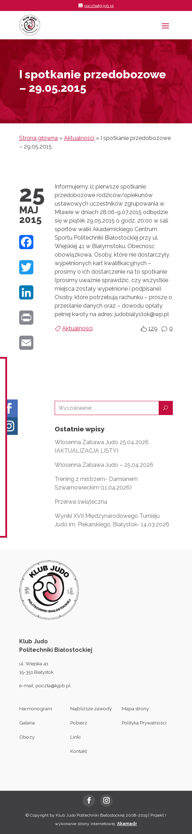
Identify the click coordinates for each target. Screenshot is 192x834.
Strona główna (38, 138)
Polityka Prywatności (144, 723)
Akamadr (127, 823)
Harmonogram (35, 708)
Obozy (26, 737)
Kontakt (78, 751)
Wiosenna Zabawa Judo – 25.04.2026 (104, 464)
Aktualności (79, 138)
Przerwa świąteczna (81, 501)
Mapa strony (135, 708)
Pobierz (78, 723)
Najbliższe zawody (91, 708)
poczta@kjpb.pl (53, 685)
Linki (75, 737)
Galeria (27, 723)
